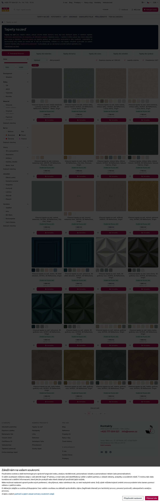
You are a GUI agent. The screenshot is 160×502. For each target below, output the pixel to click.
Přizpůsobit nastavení (133, 498)
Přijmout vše (152, 498)
